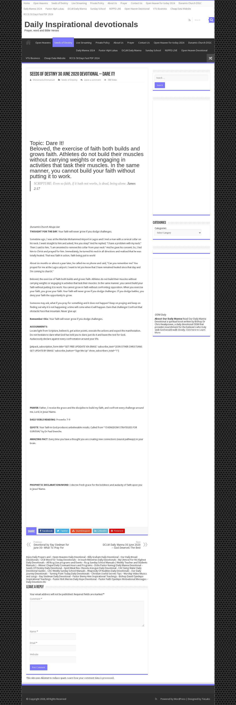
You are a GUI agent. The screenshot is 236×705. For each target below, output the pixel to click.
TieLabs (206, 699)
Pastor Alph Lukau (55, 9)
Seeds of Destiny (59, 3)
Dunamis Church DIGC (190, 3)
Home (27, 3)
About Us (112, 3)
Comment (36, 598)
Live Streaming (79, 3)
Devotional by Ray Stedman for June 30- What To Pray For (52, 545)
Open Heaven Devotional (137, 9)
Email (33, 643)
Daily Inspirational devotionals (81, 24)
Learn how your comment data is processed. (90, 678)
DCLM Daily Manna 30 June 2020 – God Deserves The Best (121, 545)
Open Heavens (40, 3)
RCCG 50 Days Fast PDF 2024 (38, 14)
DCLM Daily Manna (77, 9)
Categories (160, 228)
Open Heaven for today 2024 (160, 3)
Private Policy (97, 3)
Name (34, 631)
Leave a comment (92, 80)
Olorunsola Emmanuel (44, 80)
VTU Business (160, 9)
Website (34, 654)
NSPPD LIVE (115, 9)
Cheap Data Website (181, 9)
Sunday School (98, 9)
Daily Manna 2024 (33, 9)
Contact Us (136, 3)
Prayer (124, 3)
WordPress (179, 699)
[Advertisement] (87, 110)
